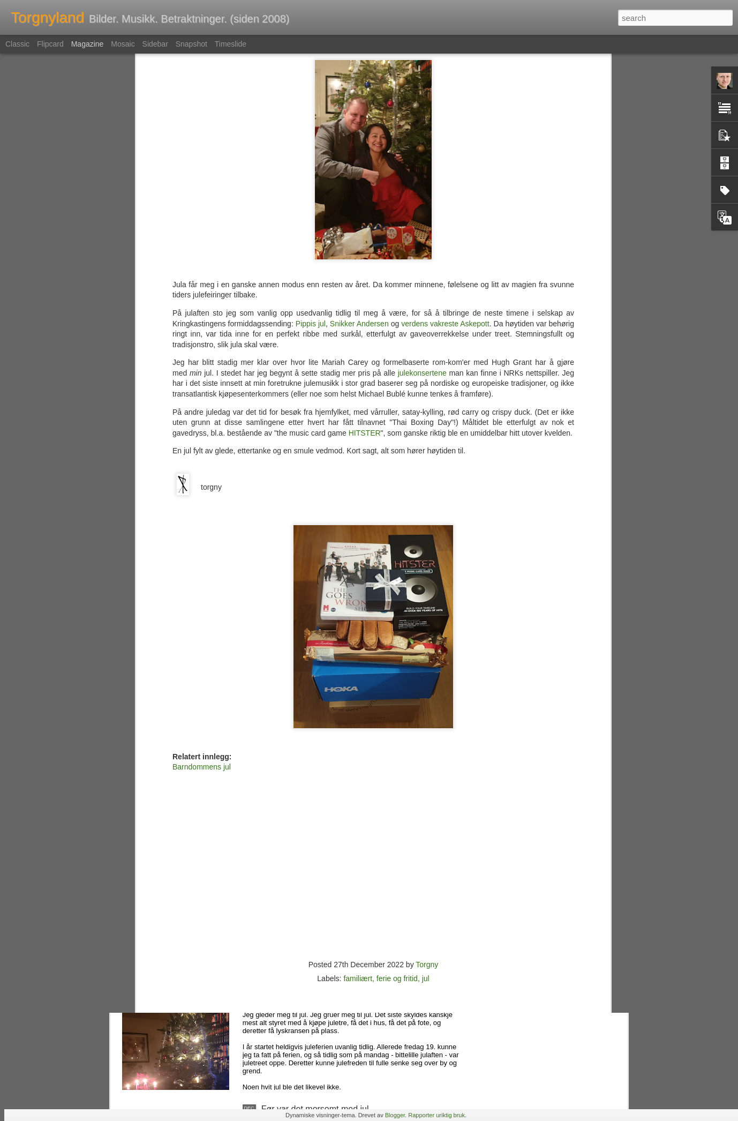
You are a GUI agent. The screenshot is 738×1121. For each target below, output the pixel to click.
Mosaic (122, 44)
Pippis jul (311, 169)
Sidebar (155, 44)
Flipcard (50, 44)
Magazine (87, 44)
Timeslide (230, 44)
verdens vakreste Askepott (445, 169)
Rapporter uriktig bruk (436, 1115)
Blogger (395, 1115)
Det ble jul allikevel (297, 987)
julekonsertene (422, 218)
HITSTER (365, 278)
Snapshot (191, 44)
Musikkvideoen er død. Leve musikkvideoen (344, 865)
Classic (17, 44)
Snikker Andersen (359, 169)
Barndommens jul (201, 612)
